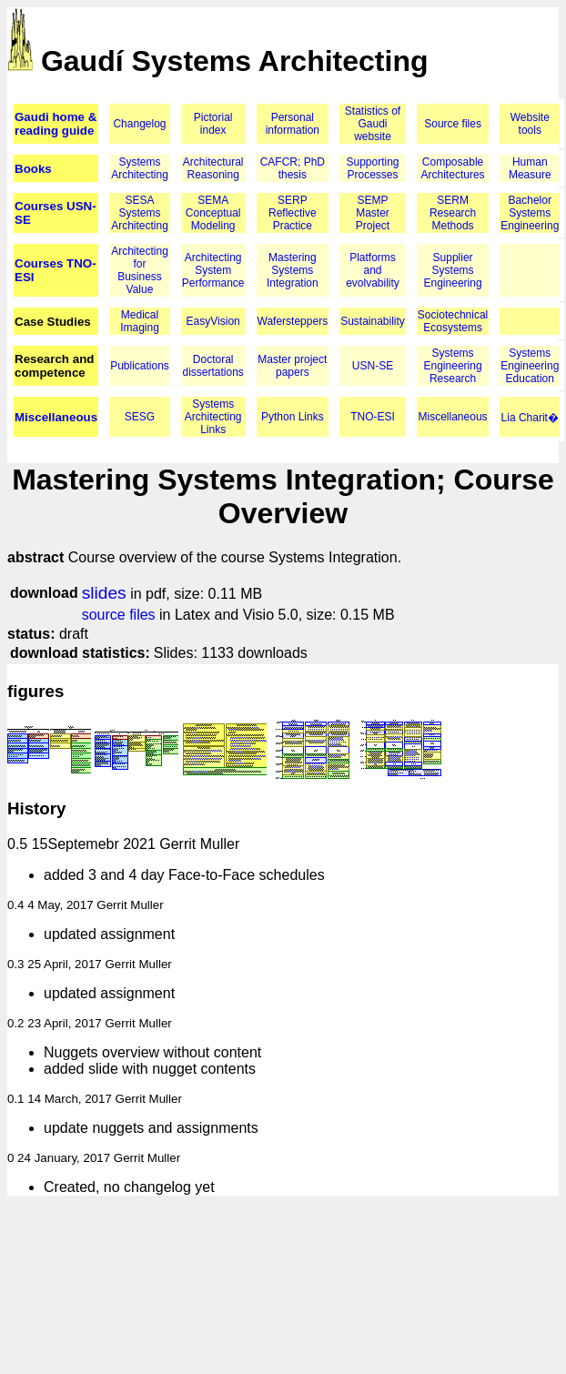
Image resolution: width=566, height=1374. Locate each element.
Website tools (530, 123)
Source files (452, 123)
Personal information (292, 123)
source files (119, 614)
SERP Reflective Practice (292, 213)
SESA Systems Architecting (139, 213)
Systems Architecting (139, 168)
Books (33, 169)
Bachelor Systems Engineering (529, 213)
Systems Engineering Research (453, 366)
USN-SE (372, 365)
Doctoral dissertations (213, 366)
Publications (139, 365)
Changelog (139, 123)
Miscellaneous (56, 417)
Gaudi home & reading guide (55, 123)
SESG (140, 416)
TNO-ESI (372, 416)
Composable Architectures (453, 168)
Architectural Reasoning (213, 168)
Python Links (292, 416)
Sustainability (372, 321)
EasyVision (213, 321)
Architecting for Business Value (139, 270)
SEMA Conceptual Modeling (213, 213)
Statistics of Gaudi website (372, 124)
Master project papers (292, 366)
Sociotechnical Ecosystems (453, 321)
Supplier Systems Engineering (453, 270)
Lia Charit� (530, 417)
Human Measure (530, 168)
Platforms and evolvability (372, 270)
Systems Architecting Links (213, 417)
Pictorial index (213, 123)
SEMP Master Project (372, 213)
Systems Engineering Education (529, 366)
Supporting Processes (372, 168)
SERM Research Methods (453, 213)
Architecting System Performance (213, 270)
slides (104, 592)
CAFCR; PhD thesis (292, 168)
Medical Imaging (139, 321)
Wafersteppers (293, 321)
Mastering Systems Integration (292, 270)
